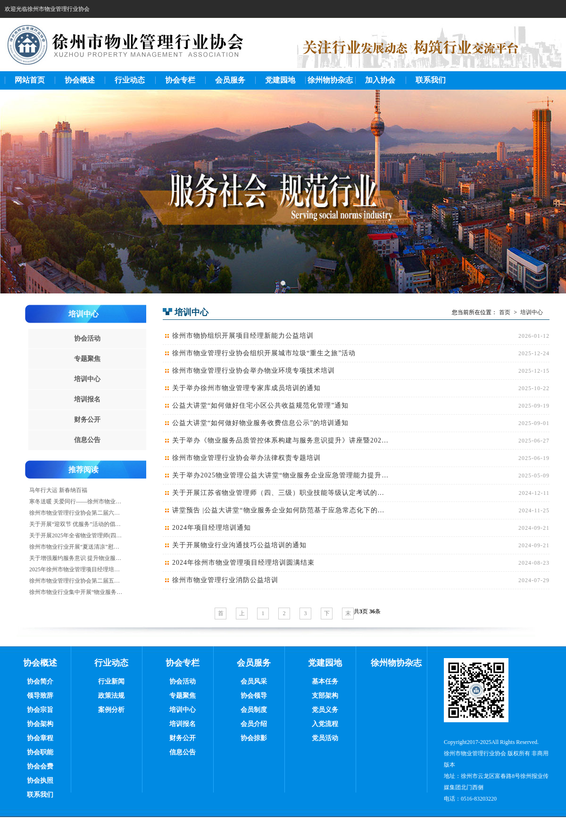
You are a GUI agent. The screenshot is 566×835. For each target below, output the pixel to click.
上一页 (242, 614)
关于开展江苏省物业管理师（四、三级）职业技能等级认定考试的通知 (281, 492)
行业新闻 (111, 681)
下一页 (327, 614)
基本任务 (325, 681)
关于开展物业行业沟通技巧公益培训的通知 (239, 545)
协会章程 (40, 738)
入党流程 (325, 723)
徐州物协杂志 (330, 80)
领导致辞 (40, 695)
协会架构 (40, 723)
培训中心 (83, 314)
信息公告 (87, 439)
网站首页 (30, 80)
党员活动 (325, 738)
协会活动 (87, 338)
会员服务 (230, 80)
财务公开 (87, 419)
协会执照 (40, 780)
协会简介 (40, 681)
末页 (348, 614)
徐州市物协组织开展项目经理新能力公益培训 (243, 335)
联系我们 (431, 80)
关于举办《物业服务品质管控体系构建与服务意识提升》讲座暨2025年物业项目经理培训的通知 (281, 440)
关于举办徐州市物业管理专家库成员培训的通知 (246, 388)
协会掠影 (254, 738)
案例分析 (111, 709)
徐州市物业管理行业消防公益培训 (225, 580)
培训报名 (87, 399)
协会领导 (254, 695)
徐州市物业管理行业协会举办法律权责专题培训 (246, 457)
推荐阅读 (83, 470)
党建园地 (280, 80)
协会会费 (40, 766)
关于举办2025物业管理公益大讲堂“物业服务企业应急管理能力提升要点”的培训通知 (281, 475)
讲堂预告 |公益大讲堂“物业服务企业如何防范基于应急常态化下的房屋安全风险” (281, 510)
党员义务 (325, 709)
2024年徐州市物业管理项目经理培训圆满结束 (243, 562)
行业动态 (130, 80)
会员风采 (254, 681)
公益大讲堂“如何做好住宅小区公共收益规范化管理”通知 (260, 405)
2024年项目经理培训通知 (211, 527)
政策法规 (111, 695)
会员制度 (254, 709)
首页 (504, 312)
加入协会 (380, 80)
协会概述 (80, 80)
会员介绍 (254, 723)
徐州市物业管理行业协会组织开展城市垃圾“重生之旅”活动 (264, 353)
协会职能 (40, 752)
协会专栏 (180, 80)
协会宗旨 (40, 709)
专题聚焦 (87, 358)
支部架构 (325, 695)
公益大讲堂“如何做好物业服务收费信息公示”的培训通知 (260, 422)
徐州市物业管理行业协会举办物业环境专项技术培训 (253, 370)
